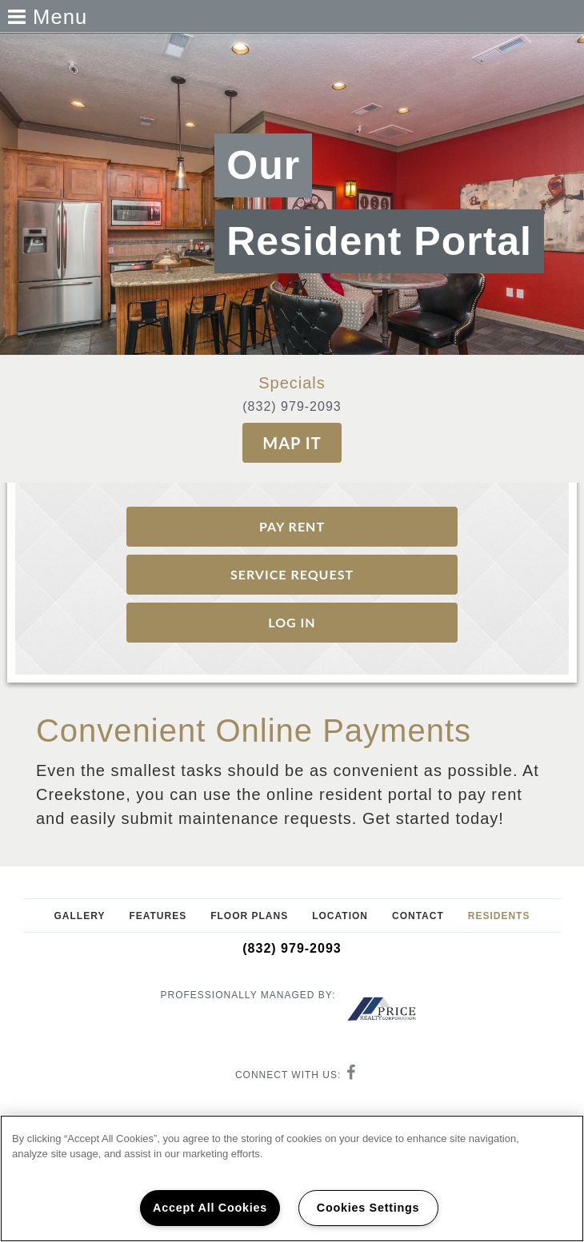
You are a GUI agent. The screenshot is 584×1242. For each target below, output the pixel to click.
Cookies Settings (368, 1207)
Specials (292, 383)
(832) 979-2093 (291, 406)
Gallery (80, 916)
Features (157, 916)
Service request (292, 574)
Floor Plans (249, 916)
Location (340, 916)
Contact (418, 916)
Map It (291, 442)
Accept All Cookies (210, 1207)
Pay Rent (292, 526)
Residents (499, 916)
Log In (291, 622)
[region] (292, 1178)
